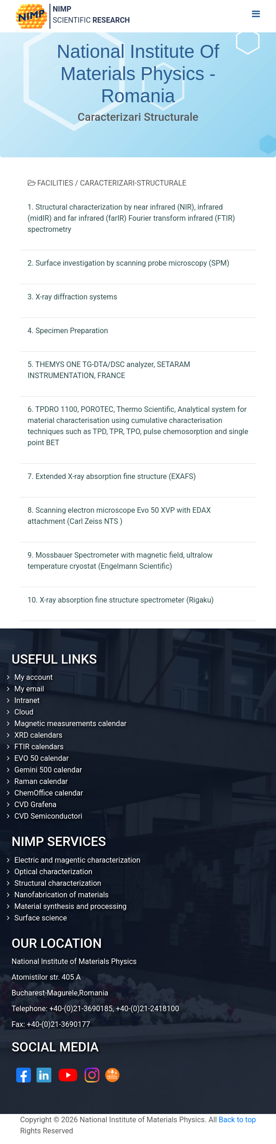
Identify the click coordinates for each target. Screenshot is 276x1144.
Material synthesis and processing (70, 906)
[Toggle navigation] (256, 16)
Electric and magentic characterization (77, 860)
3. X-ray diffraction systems (72, 296)
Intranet (27, 700)
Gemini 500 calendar (48, 769)
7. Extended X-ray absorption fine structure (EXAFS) (112, 476)
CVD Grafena (35, 804)
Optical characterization (53, 871)
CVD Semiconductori (48, 816)
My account (33, 677)
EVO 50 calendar (41, 758)
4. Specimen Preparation (68, 330)
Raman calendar (41, 781)
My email (29, 688)
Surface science (40, 918)
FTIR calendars (38, 746)
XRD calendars (38, 735)
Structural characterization (57, 883)
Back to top (237, 1119)
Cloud (23, 712)
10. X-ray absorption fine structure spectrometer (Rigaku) (121, 600)
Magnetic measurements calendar (70, 723)
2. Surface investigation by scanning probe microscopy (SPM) (129, 263)
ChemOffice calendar (48, 793)
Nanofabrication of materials (61, 894)
